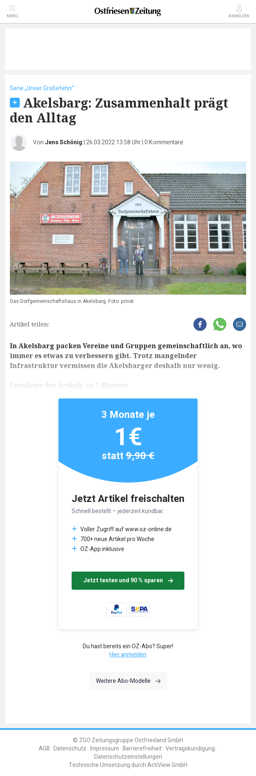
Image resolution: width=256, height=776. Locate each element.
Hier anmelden (128, 654)
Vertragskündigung (190, 748)
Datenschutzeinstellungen (128, 757)
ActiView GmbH (167, 765)
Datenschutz (70, 748)
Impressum (104, 748)
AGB (44, 748)
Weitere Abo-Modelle (128, 681)
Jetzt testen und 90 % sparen (128, 580)
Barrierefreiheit (142, 748)
